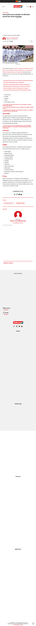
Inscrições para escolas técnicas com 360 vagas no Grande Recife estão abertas (18, 80)
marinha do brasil (20, 203)
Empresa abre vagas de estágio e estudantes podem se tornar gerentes (16, 84)
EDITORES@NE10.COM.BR (18, 624)
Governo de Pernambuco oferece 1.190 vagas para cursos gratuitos (15, 88)
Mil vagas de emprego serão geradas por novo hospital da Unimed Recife (16, 86)
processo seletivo (8, 203)
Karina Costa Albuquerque (12, 38)
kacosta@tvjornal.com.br (18, 222)
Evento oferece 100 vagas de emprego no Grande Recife (13, 82)
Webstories (8, 263)
